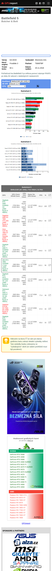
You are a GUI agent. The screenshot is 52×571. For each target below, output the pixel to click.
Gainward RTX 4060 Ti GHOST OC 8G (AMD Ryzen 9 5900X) (5, 295)
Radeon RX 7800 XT (18, 508)
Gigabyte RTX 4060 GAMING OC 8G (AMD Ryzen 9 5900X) (5, 323)
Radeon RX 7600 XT (18, 515)
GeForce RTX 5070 (17, 469)
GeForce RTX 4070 (17, 474)
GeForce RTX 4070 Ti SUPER (21, 467)
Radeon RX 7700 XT (18, 510)
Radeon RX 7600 (16, 518)
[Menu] (48, 3)
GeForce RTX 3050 (17, 487)
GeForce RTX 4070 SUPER (20, 472)
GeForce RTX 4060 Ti (18, 482)
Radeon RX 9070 (16, 503)
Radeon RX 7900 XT (18, 500)
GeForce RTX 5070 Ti (18, 464)
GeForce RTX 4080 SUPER (20, 462)
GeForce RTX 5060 (17, 479)
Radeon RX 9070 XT (18, 498)
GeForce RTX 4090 (17, 457)
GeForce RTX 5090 (17, 454)
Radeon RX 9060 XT (18, 513)
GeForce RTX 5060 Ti (18, 477)
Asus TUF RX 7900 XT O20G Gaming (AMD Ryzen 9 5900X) (5, 235)
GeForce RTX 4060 (17, 484)
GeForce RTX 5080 (17, 459)
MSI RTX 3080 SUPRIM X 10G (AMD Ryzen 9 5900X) (5, 265)
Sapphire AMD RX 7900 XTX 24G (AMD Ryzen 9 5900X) (5, 221)
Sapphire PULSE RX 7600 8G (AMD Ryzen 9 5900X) (5, 309)
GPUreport (26, 523)
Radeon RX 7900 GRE (18, 505)
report (9, 3)
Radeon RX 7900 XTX (18, 495)
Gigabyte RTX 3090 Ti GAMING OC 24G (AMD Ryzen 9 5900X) (5, 251)
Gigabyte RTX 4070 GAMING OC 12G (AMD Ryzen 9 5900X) (5, 280)
